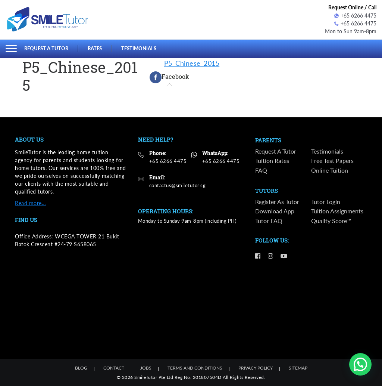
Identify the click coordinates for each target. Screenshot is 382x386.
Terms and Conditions (194, 368)
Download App (274, 211)
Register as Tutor (277, 202)
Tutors (266, 191)
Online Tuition (329, 170)
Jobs (145, 368)
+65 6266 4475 (355, 15)
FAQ (261, 170)
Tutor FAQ (268, 221)
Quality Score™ (331, 221)
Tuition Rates (272, 160)
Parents (268, 140)
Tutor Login (325, 202)
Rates (95, 48)
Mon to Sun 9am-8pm (350, 31)
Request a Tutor (46, 48)
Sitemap (298, 368)
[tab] (169, 77)
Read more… (30, 203)
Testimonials (138, 48)
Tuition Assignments (337, 211)
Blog (81, 368)
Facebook (169, 77)
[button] (360, 364)
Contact (113, 368)
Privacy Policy (255, 368)
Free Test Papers (332, 160)
